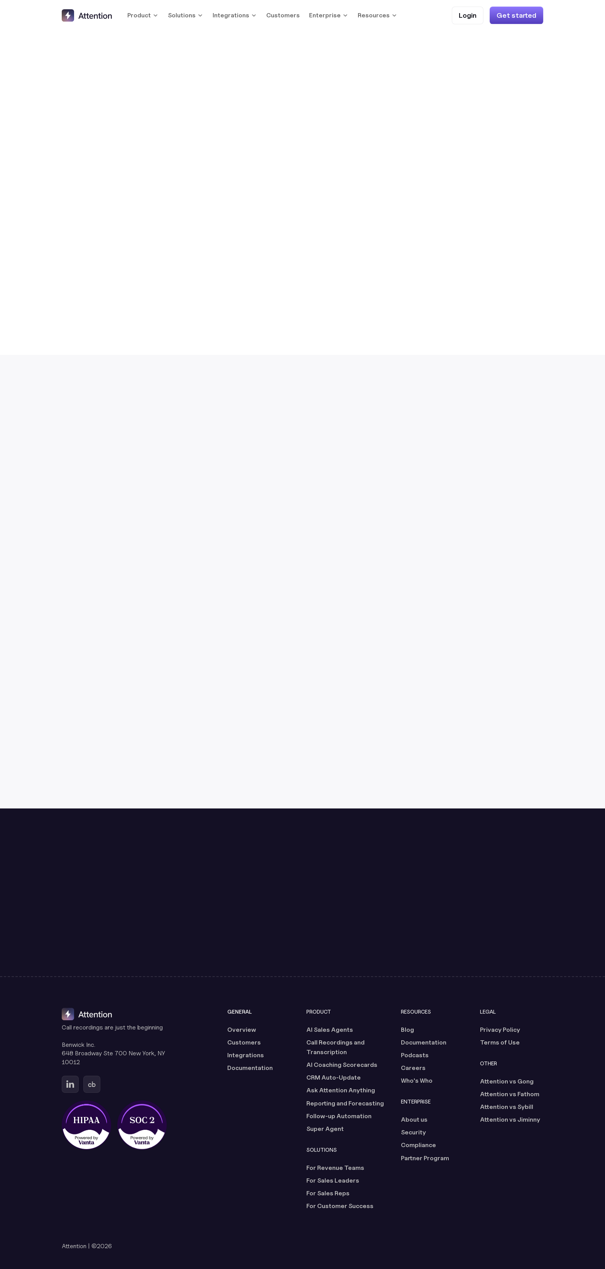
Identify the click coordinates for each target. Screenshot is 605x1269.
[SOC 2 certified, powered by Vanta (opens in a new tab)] (142, 1125)
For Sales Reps (328, 1193)
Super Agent (325, 1128)
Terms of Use (500, 1042)
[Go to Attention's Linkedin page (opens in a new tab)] (70, 1084)
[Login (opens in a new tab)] (467, 15)
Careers (413, 1068)
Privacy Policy (500, 1029)
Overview (241, 1029)
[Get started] (516, 15)
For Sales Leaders (332, 1180)
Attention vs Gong (507, 1081)
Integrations (245, 1055)
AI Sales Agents (329, 1029)
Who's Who (417, 1080)
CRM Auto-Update (333, 1077)
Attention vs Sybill (506, 1106)
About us (414, 1119)
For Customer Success (339, 1206)
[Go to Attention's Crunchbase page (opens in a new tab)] (91, 1084)
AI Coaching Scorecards (341, 1064)
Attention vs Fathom (509, 1094)
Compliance (418, 1145)
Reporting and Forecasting (345, 1103)
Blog (407, 1029)
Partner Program (425, 1158)
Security (413, 1132)
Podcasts (415, 1055)
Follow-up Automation (339, 1116)
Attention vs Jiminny (510, 1119)
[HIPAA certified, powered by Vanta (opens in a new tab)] (86, 1125)
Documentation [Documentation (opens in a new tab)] (250, 1068)
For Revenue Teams (335, 1167)
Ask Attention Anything (340, 1090)
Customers (283, 15)
